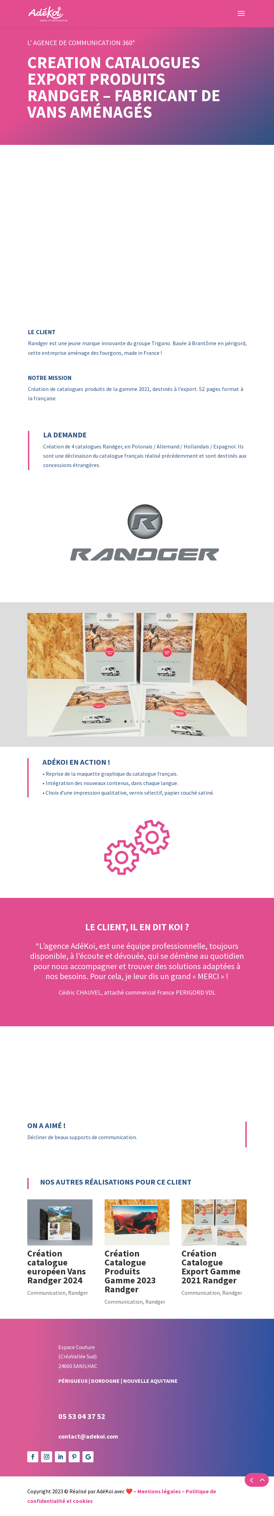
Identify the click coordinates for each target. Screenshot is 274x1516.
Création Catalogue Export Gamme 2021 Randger (211, 1267)
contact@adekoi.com (88, 1436)
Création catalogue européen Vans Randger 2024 (56, 1267)
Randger (78, 1292)
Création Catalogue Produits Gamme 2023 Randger (130, 1271)
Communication (46, 1292)
